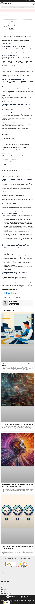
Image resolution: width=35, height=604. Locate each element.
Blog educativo (3, 589)
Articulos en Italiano (4, 587)
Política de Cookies (28, 600)
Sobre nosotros (3, 583)
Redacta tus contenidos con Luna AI (10, 293)
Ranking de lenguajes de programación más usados (17, 424)
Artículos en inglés (4, 585)
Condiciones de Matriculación (11, 600)
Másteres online (22, 7)
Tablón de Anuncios (12, 601)
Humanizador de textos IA (9, 292)
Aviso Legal (3, 600)
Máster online (3, 577)
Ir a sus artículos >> (14, 304)
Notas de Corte (3, 591)
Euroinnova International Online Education (8, 593)
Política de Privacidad (20, 600)
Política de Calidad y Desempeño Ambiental (24, 601)
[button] (33, 4)
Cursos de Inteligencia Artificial (6, 578)
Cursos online (12, 7)
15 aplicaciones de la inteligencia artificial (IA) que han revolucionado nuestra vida (17, 485)
